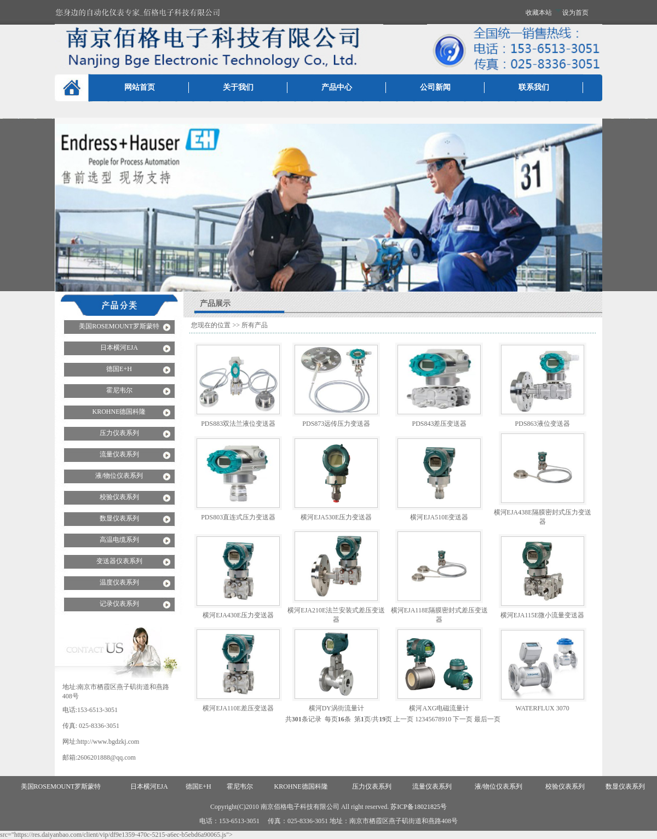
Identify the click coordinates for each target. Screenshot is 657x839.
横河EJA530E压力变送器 (336, 517)
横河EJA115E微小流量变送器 (542, 615)
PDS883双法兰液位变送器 (238, 423)
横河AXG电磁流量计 (439, 708)
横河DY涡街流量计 (336, 708)
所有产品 (254, 325)
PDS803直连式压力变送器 (238, 517)
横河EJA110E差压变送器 (238, 708)
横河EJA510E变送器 (439, 517)
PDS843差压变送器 (439, 423)
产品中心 (336, 87)
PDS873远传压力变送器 (336, 423)
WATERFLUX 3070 (542, 708)
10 (448, 719)
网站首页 (139, 87)
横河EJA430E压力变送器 (238, 615)
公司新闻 (435, 87)
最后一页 (487, 719)
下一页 (462, 719)
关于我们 (238, 87)
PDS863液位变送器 (542, 423)
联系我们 (533, 87)
